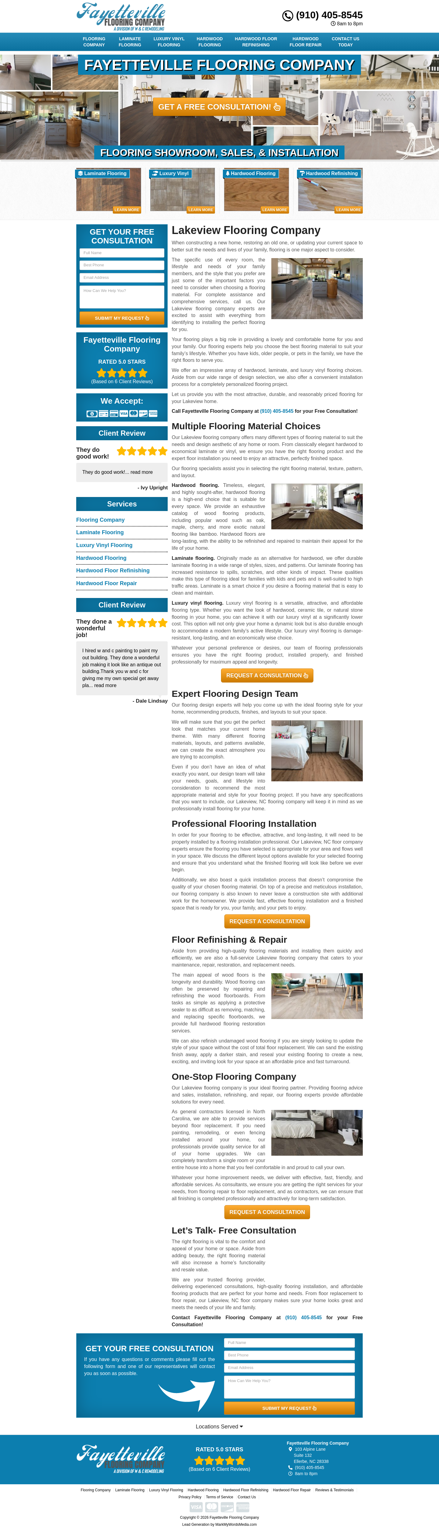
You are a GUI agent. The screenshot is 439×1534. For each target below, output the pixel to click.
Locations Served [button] (219, 1427)
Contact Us (247, 1497)
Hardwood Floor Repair (306, 41)
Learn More (127, 210)
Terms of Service (219, 1497)
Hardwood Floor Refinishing (256, 41)
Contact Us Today (345, 41)
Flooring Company (94, 41)
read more (141, 472)
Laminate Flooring (130, 41)
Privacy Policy (190, 1497)
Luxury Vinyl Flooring (169, 41)
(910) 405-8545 (322, 14)
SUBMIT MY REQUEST (122, 318)
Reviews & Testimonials (334, 1490)
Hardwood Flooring (210, 41)
